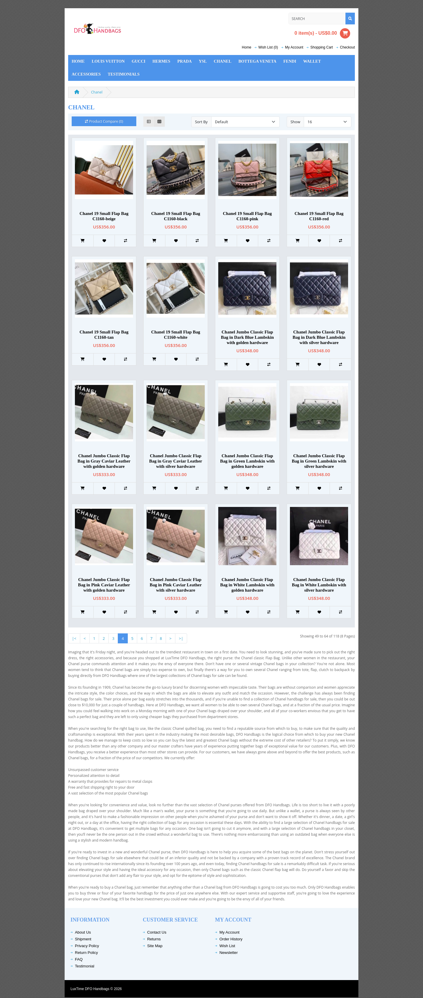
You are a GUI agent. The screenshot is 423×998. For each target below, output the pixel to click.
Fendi (289, 61)
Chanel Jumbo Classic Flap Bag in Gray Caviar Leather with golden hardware (104, 461)
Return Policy (86, 952)
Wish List (227, 946)
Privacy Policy (87, 946)
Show (295, 121)
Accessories (86, 74)
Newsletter (228, 952)
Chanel (222, 61)
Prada (184, 61)
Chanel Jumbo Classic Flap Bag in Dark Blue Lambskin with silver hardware (319, 337)
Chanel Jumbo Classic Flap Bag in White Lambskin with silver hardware (319, 585)
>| (181, 638)
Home (246, 47)
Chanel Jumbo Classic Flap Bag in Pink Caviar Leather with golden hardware (104, 585)
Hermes (161, 61)
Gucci (138, 61)
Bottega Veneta (257, 61)
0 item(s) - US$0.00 (322, 33)
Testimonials (124, 74)
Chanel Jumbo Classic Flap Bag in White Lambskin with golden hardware (247, 585)
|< (74, 638)
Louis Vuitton (108, 61)
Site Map (154, 946)
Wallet (312, 61)
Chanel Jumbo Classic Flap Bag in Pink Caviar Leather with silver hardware (176, 585)
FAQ (79, 959)
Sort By (201, 121)
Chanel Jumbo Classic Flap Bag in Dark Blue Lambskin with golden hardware (247, 337)
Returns (154, 939)
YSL (203, 61)
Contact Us (156, 932)
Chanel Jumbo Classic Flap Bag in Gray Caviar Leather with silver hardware (175, 461)
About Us (83, 932)
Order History (230, 939)
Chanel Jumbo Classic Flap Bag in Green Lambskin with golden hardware (247, 461)
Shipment (83, 939)
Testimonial (84, 966)
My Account (229, 932)
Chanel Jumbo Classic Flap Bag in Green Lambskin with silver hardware (319, 461)
